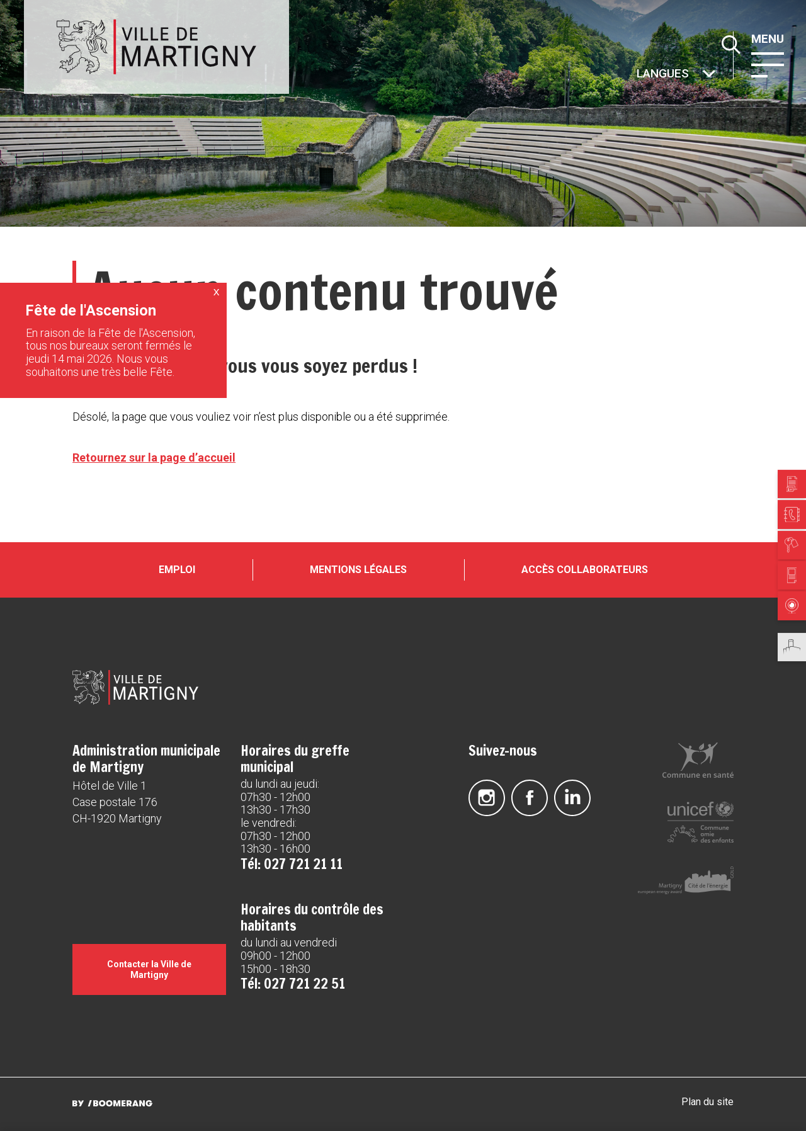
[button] (767, 63)
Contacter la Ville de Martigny (149, 969)
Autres (635, 74)
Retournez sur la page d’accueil (154, 457)
